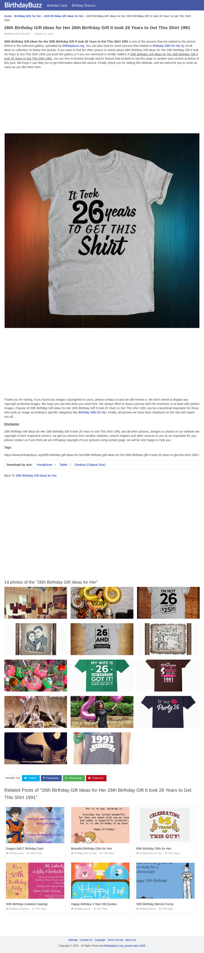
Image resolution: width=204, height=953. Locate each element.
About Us (130, 940)
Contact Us (86, 940)
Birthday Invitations (17, 908)
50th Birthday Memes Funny (155, 904)
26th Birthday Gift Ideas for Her (36, 475)
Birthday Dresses (84, 5)
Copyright (100, 940)
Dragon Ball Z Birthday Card (24, 848)
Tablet (63, 464)
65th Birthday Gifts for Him (153, 848)
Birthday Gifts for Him (84, 853)
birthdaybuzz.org (73, 45)
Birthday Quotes (81, 908)
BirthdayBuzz (23, 5)
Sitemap (73, 940)
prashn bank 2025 (135, 945)
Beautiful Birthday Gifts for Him (91, 848)
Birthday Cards (57, 5)
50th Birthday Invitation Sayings (27, 904)
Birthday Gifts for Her (16, 34)
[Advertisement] (102, 102)
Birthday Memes (146, 908)
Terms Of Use (115, 940)
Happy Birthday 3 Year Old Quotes (94, 904)
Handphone (44, 464)
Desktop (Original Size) (90, 464)
